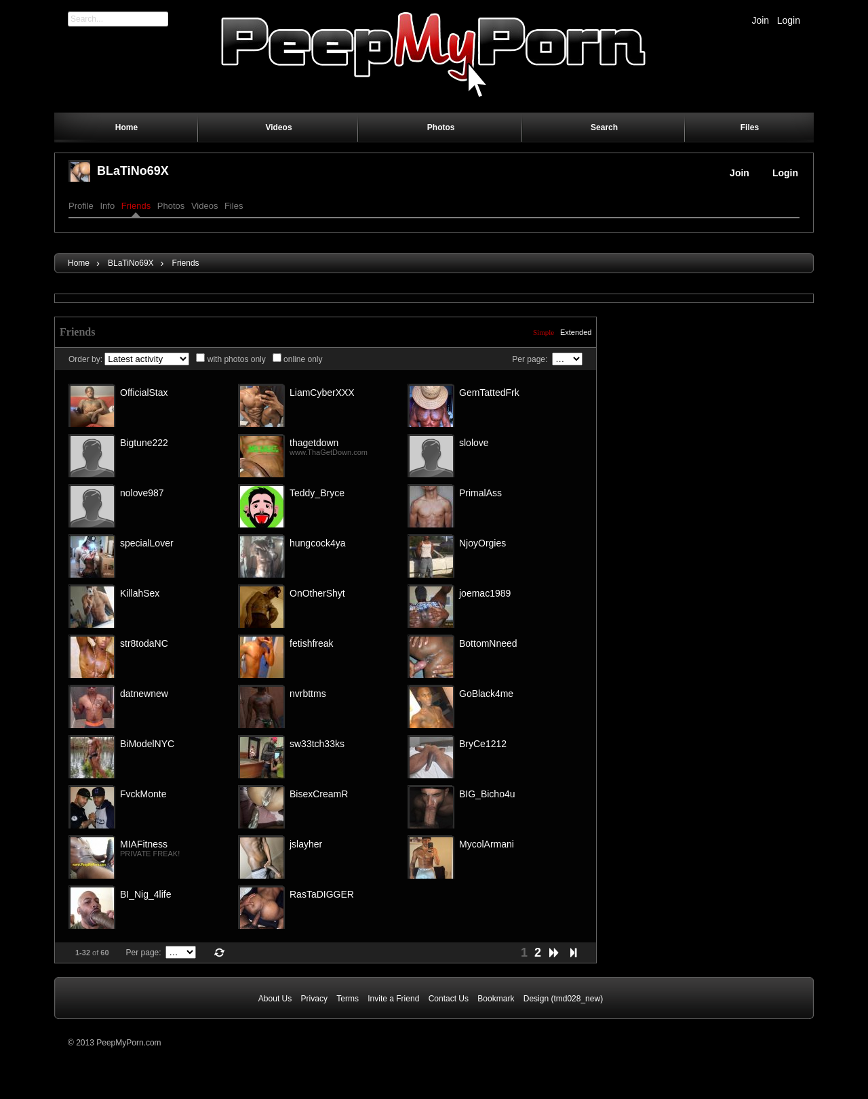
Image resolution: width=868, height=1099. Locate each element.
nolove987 (142, 492)
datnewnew (144, 693)
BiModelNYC (147, 743)
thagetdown (314, 442)
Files (233, 206)
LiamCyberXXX (322, 392)
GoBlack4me (486, 693)
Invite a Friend (393, 998)
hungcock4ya (318, 543)
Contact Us (449, 998)
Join (760, 20)
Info (107, 206)
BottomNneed (488, 643)
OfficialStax (144, 392)
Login (788, 20)
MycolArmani (486, 844)
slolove (474, 442)
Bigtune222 (144, 442)
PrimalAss (480, 492)
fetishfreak (312, 643)
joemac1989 (485, 593)
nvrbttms (308, 693)
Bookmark (495, 998)
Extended (575, 332)
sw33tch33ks (317, 743)
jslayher (306, 844)
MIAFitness (143, 844)
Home (79, 263)
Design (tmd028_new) (563, 998)
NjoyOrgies (482, 543)
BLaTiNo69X (133, 171)
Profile (81, 206)
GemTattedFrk (489, 392)
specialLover (147, 543)
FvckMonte (143, 793)
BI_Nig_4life (146, 894)
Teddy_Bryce (317, 492)
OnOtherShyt (317, 593)
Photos (170, 206)
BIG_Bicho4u (487, 793)
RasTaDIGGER (322, 894)
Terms (347, 998)
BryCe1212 (483, 743)
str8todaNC (144, 643)
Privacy (314, 998)
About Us (275, 998)
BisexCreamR (319, 793)
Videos (204, 206)
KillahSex (139, 593)
